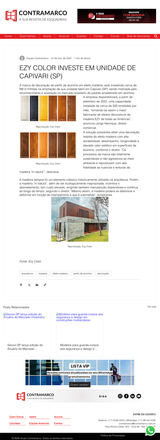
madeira (43, 273)
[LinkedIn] (132, 396)
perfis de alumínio (82, 273)
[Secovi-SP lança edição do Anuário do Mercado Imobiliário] (26, 326)
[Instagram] (120, 396)
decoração (103, 273)
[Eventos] (62, 423)
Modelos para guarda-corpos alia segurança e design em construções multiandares (79, 347)
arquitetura (27, 273)
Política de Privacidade (113, 435)
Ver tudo (151, 306)
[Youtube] (138, 396)
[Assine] (37, 417)
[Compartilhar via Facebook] (21, 284)
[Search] (156, 36)
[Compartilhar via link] (45, 284)
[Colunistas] (17, 423)
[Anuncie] (62, 417)
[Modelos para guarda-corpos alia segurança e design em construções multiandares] (79, 326)
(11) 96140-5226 (147, 420)
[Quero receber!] (79, 384)
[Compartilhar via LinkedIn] (37, 284)
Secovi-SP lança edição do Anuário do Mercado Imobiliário (25, 347)
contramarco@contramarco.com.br (137, 423)
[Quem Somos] (20, 417)
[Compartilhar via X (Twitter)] (29, 284)
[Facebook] (126, 396)
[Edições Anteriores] (39, 423)
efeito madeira (60, 273)
